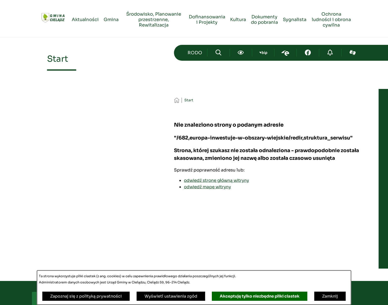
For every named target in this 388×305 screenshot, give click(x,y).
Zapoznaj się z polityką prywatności (86, 296)
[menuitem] (85, 18)
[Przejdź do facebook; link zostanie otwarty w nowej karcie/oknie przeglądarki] (308, 53)
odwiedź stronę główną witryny (216, 180)
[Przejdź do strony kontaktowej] (194, 53)
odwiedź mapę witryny (207, 187)
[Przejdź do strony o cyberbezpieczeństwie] (330, 53)
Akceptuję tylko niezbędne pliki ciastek (259, 296)
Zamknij (330, 296)
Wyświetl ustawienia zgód (171, 296)
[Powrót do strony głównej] (176, 100)
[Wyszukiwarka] (218, 53)
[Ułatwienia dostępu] (241, 53)
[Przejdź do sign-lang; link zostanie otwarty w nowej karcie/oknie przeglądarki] (352, 53)
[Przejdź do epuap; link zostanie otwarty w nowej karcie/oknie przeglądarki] (285, 53)
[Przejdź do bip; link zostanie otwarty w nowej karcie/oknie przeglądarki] (263, 53)
